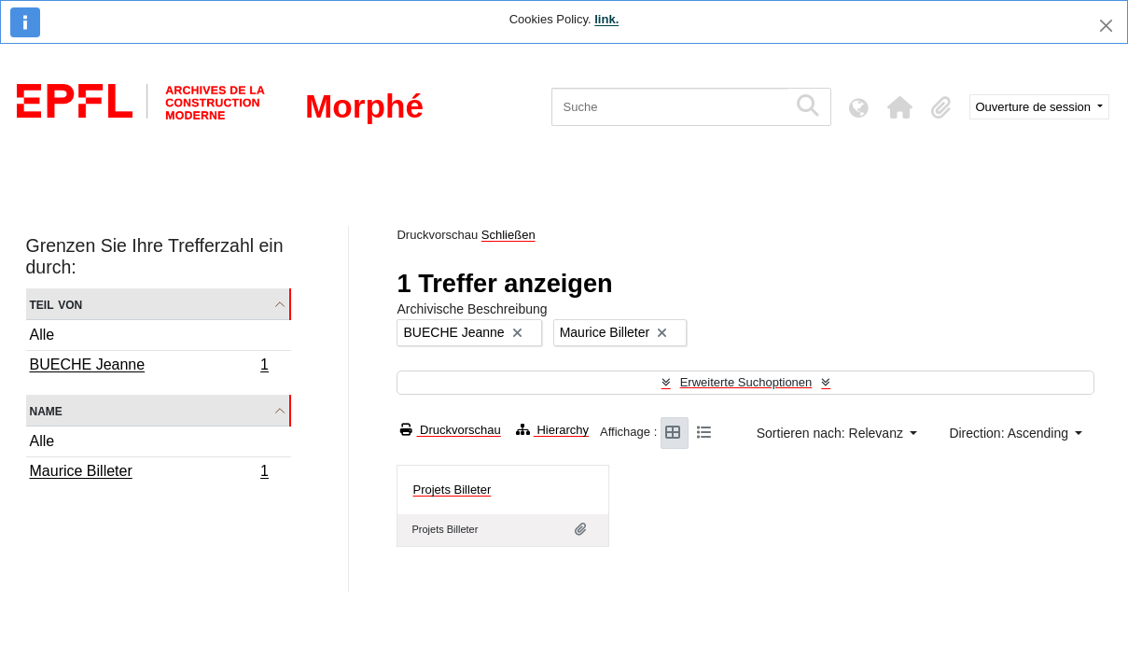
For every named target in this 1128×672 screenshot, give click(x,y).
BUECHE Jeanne (149, 367)
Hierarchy (552, 430)
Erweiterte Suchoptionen (746, 382)
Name (46, 410)
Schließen (508, 235)
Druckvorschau (450, 430)
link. (606, 19)
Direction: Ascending (1010, 433)
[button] (900, 107)
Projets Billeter (451, 490)
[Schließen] (1106, 25)
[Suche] (669, 107)
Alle (42, 335)
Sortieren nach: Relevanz (832, 433)
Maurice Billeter (149, 473)
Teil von (56, 304)
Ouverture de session (1035, 107)
